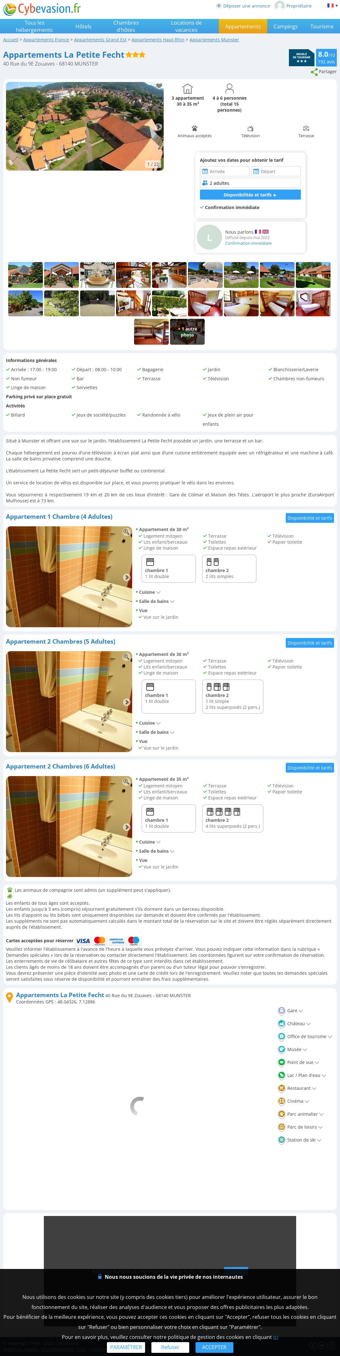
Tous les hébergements (34, 26)
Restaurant (297, 1088)
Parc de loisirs (300, 1127)
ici (275, 1337)
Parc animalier (300, 1114)
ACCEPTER (214, 1347)
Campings (285, 26)
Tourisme (322, 26)
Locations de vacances (186, 26)
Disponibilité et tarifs (310, 518)
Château (294, 1023)
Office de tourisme (304, 1036)
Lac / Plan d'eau (301, 1075)
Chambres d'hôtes (126, 26)
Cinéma (293, 1101)
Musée (292, 1049)
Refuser (170, 1347)
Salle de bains (155, 601)
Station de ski (299, 1140)
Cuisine (148, 592)
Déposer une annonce (243, 6)
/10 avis (326, 57)
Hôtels (83, 26)
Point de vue (298, 1062)
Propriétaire (293, 6)
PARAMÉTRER (126, 1347)
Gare (290, 1011)
